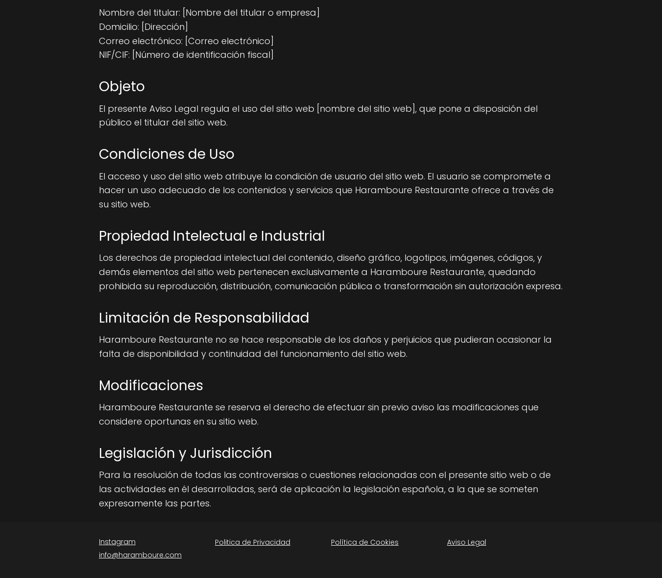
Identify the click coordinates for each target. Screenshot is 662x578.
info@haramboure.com (140, 555)
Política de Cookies (365, 542)
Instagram (117, 542)
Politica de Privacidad (252, 542)
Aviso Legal (466, 542)
